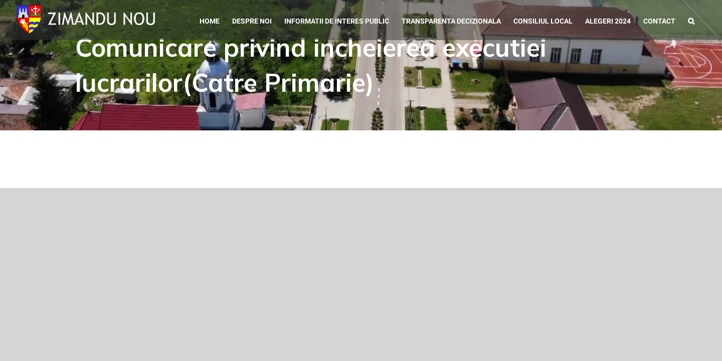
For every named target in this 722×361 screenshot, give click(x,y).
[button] (703, 20)
